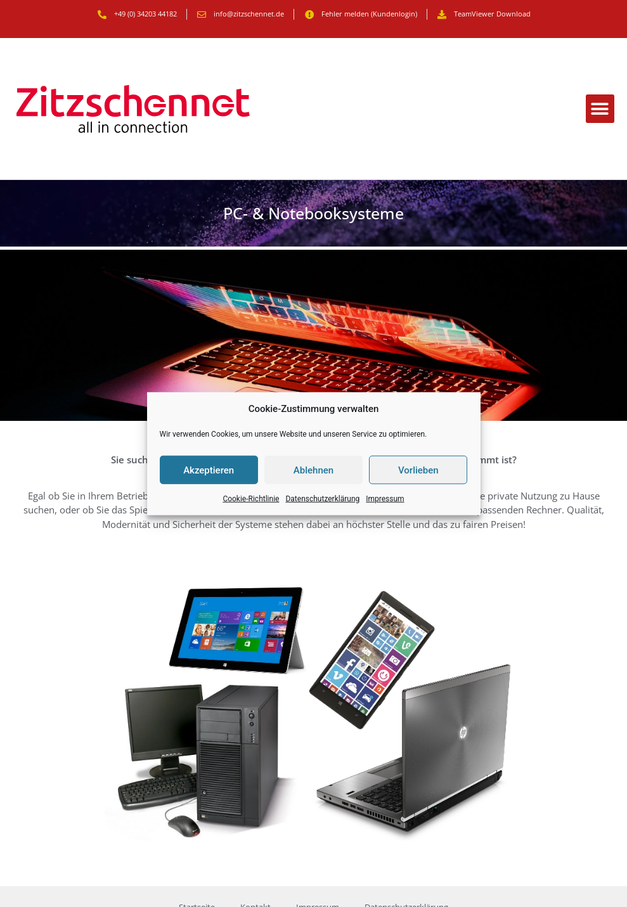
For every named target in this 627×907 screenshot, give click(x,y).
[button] (600, 108)
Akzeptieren (208, 469)
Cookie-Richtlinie (251, 498)
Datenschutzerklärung (322, 498)
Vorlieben (418, 469)
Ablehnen (313, 469)
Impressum (385, 498)
